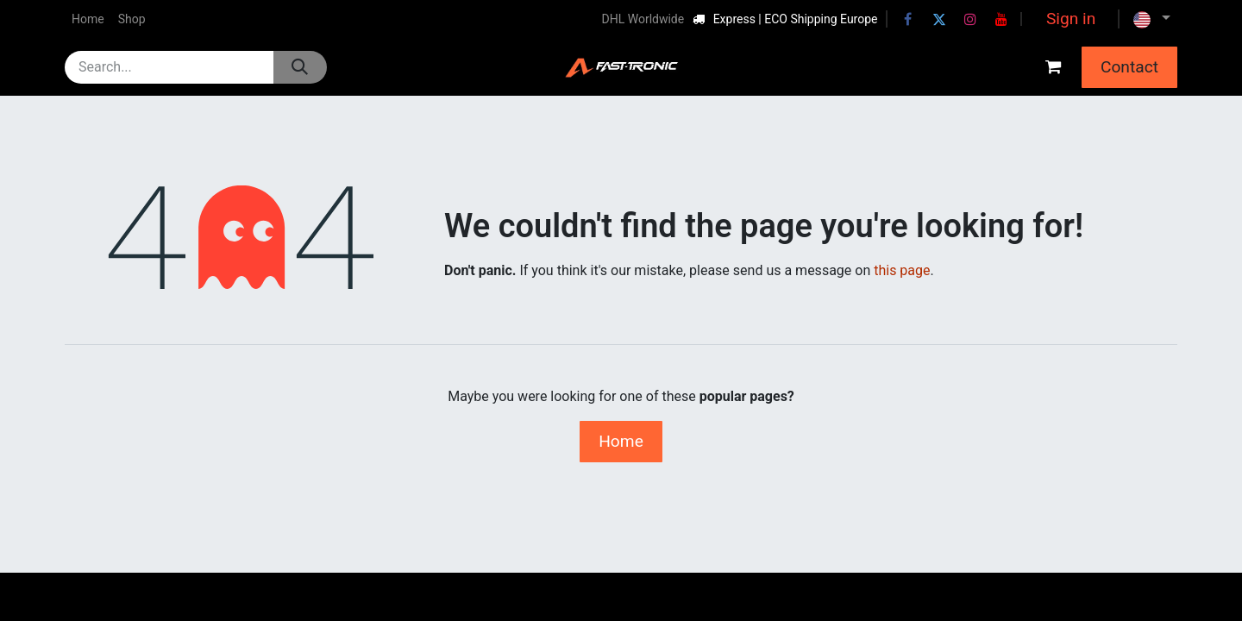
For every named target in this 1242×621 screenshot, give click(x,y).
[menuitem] (88, 19)
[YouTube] (1001, 19)
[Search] (300, 67)
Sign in (1070, 18)
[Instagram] (970, 19)
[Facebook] (908, 19)
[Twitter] (939, 19)
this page (902, 270)
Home (621, 441)
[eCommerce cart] (1053, 67)
